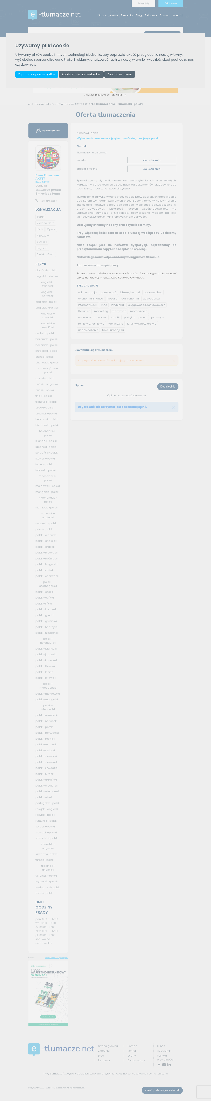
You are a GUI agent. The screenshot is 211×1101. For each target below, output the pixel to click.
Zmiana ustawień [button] (119, 74)
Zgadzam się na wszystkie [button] (36, 74)
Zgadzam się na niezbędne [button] (81, 74)
